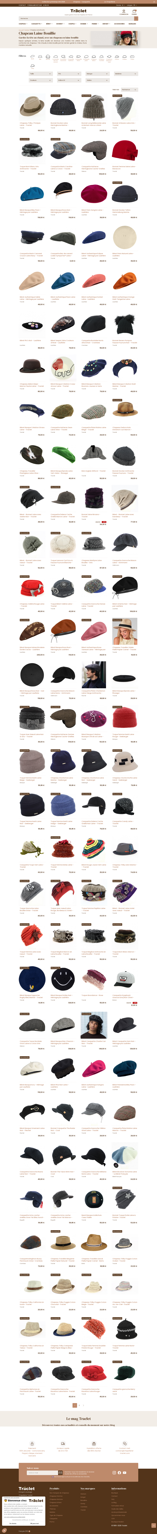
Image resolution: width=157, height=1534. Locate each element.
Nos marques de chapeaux (59, 1493)
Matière (52, 1512)
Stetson (83, 1494)
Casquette (53, 1519)
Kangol (83, 1497)
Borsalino (84, 1500)
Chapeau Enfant (56, 1502)
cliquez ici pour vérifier (97, 1477)
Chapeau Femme (56, 1496)
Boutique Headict (117, 1522)
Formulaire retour (35, 5)
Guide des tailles (117, 1509)
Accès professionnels (119, 1512)
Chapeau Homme (56, 1499)
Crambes (84, 1507)
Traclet (83, 1510)
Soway (83, 1504)
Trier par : (116, 90)
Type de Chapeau (56, 1515)
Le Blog (46, 5)
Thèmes (53, 1509)
